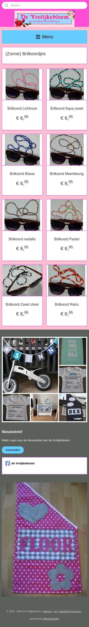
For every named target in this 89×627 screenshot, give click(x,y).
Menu (44, 36)
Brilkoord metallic (22, 239)
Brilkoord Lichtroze (22, 109)
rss (55, 611)
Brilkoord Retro (67, 304)
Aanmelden (12, 450)
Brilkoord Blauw (22, 174)
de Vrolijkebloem (19, 463)
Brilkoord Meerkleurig (67, 174)
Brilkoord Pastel (66, 239)
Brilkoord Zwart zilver (22, 304)
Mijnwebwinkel (51, 618)
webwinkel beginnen (70, 611)
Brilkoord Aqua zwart (66, 109)
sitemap (47, 611)
